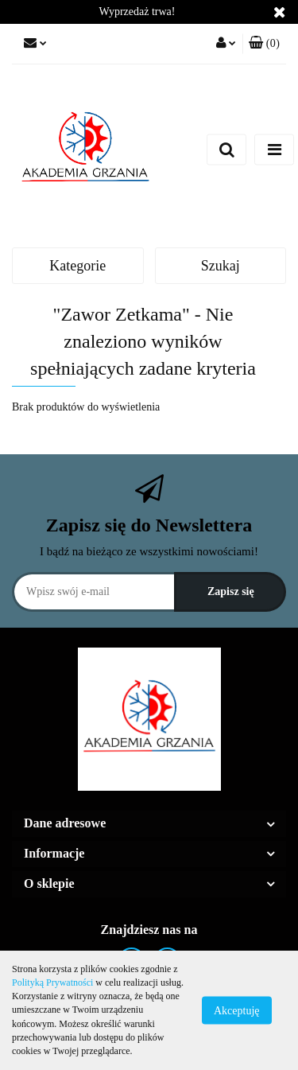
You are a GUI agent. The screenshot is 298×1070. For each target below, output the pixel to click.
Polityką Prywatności (52, 982)
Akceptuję (237, 1011)
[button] (264, 44)
